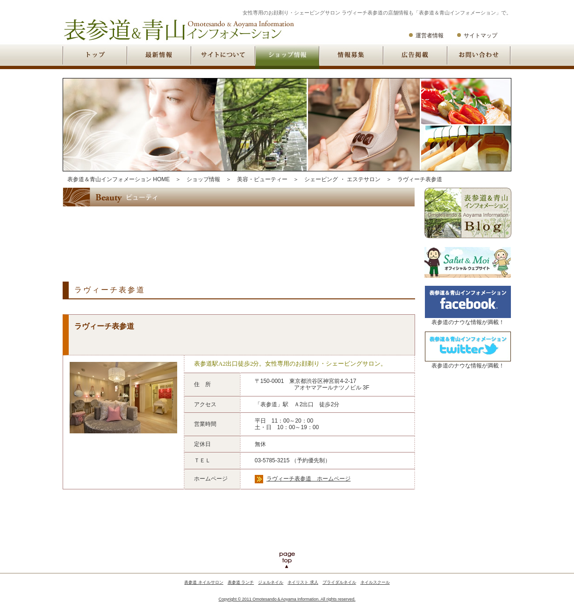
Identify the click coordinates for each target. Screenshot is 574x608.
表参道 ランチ (241, 582)
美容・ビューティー (262, 179)
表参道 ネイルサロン (203, 582)
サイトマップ (480, 35)
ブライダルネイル (339, 582)
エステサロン (363, 179)
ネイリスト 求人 (302, 582)
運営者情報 (430, 35)
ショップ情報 (203, 179)
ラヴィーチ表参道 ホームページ (308, 478)
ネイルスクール (375, 582)
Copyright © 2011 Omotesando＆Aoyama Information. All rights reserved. (287, 599)
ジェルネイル (270, 582)
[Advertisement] (233, 236)
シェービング (321, 179)
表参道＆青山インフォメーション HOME (118, 179)
